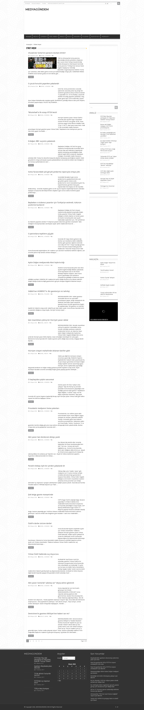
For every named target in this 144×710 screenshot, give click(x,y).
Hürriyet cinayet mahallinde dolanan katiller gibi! (49, 351)
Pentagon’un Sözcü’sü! (107, 186)
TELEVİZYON (95, 36)
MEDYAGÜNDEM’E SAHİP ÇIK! (56, 3)
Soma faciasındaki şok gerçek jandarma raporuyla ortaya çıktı (54, 172)
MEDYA (35, 36)
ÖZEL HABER (53, 36)
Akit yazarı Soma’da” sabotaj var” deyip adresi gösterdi (51, 583)
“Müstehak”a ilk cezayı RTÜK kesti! (42, 112)
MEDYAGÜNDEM (37, 9)
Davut (95, 700)
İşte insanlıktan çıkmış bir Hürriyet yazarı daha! (48, 320)
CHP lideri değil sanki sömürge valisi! (107, 172)
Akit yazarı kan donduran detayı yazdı (44, 437)
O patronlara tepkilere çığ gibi (40, 234)
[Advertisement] (85, 20)
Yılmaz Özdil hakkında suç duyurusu (43, 554)
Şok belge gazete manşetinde (40, 494)
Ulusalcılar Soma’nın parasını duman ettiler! (47, 53)
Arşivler (59, 658)
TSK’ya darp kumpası (41, 688)
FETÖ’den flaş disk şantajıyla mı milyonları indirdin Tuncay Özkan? (107, 117)
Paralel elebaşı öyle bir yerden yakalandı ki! (46, 466)
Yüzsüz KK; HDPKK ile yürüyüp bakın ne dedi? (104, 698)
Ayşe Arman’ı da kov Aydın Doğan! (99, 320)
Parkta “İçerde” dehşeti (107, 277)
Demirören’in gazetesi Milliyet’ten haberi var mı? (49, 613)
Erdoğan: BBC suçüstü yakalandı (41, 141)
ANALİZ (62, 36)
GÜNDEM (43, 36)
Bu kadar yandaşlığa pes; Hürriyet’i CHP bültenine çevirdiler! (108, 134)
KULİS (69, 36)
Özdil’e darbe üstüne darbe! (40, 523)
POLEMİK (85, 36)
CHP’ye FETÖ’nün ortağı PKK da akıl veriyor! (107, 150)
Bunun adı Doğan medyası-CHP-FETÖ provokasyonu (106, 126)
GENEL (43, 55)
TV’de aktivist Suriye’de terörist (42, 674)
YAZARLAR (105, 36)
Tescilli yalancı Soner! (107, 270)
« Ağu (59, 680)
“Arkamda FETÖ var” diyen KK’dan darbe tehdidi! (108, 157)
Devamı (31, 77)
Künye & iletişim (36, 3)
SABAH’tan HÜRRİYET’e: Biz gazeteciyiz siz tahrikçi (49, 291)
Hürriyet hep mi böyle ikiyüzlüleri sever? (107, 179)
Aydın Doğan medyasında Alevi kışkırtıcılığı (46, 262)
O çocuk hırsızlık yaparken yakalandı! (43, 83)
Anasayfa (27, 3)
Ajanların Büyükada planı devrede (43, 667)
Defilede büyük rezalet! (107, 285)
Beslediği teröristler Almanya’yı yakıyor (103, 676)
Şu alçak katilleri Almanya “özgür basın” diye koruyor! (108, 142)
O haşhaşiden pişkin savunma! (41, 379)
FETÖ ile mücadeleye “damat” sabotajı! (106, 164)
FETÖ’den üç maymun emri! (42, 682)
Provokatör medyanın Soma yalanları (43, 408)
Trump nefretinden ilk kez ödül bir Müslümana (108, 293)
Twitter (44, 3)
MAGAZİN (77, 36)
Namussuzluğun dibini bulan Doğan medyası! (105, 671)
